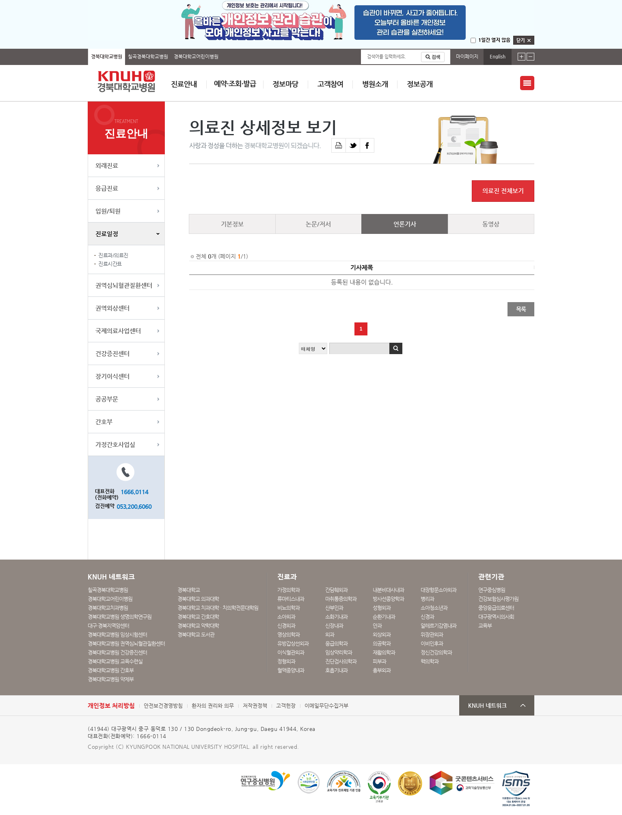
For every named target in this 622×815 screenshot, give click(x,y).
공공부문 (106, 399)
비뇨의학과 (288, 608)
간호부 (103, 421)
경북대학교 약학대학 (198, 626)
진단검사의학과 (340, 661)
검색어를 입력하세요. (386, 56)
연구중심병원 (491, 590)
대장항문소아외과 (438, 590)
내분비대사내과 (388, 590)
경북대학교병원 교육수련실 (115, 661)
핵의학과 (429, 661)
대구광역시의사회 (496, 617)
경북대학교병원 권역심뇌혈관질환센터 (126, 643)
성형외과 (382, 608)
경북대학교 (188, 590)
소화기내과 (336, 617)
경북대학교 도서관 (195, 634)
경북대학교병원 (106, 56)
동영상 (490, 224)
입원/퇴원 (108, 211)
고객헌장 (286, 706)
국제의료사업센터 (118, 330)
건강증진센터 (112, 353)
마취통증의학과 (340, 599)
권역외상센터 (112, 308)
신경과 (427, 617)
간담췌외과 (336, 590)
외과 (329, 634)
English (497, 56)
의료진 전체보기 (503, 191)
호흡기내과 (336, 670)
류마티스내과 (290, 599)
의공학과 (382, 643)
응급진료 (106, 188)
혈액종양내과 (290, 670)
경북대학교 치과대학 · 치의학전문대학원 (217, 608)
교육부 (485, 626)
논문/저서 (318, 224)
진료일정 (106, 233)
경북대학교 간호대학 (198, 617)
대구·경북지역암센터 (108, 626)
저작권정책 (255, 706)
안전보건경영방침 (163, 706)
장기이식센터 (112, 376)
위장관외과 (432, 634)
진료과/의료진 (113, 255)
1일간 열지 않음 (494, 40)
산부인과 (334, 608)
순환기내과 (384, 617)
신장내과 (334, 626)
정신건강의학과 (436, 652)
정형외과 (286, 661)
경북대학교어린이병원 (196, 56)
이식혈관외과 (290, 652)
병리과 (427, 599)
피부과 (379, 661)
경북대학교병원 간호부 (111, 670)
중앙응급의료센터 (496, 608)
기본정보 (232, 224)
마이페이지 (467, 56)
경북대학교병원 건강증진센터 (117, 652)
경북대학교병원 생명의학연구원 (119, 617)
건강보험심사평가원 (498, 599)
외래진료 (106, 165)
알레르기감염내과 (438, 626)
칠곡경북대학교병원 (148, 56)
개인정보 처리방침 (111, 705)
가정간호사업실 (115, 444)
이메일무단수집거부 (326, 706)
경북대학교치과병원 (108, 608)
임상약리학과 (338, 652)
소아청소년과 (434, 608)
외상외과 (382, 634)
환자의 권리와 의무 (213, 706)
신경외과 (286, 626)
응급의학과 (336, 643)
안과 (377, 626)
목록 (521, 309)
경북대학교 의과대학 (198, 599)
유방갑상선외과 (293, 643)
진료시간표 (110, 264)
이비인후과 (432, 643)
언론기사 (404, 224)
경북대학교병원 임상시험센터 (117, 634)
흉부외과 (382, 670)
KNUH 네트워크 (487, 706)
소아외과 (286, 617)
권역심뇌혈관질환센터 (123, 285)
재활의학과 (384, 652)
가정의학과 (288, 590)
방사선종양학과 (388, 599)
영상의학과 (288, 634)
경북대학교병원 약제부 (111, 679)
